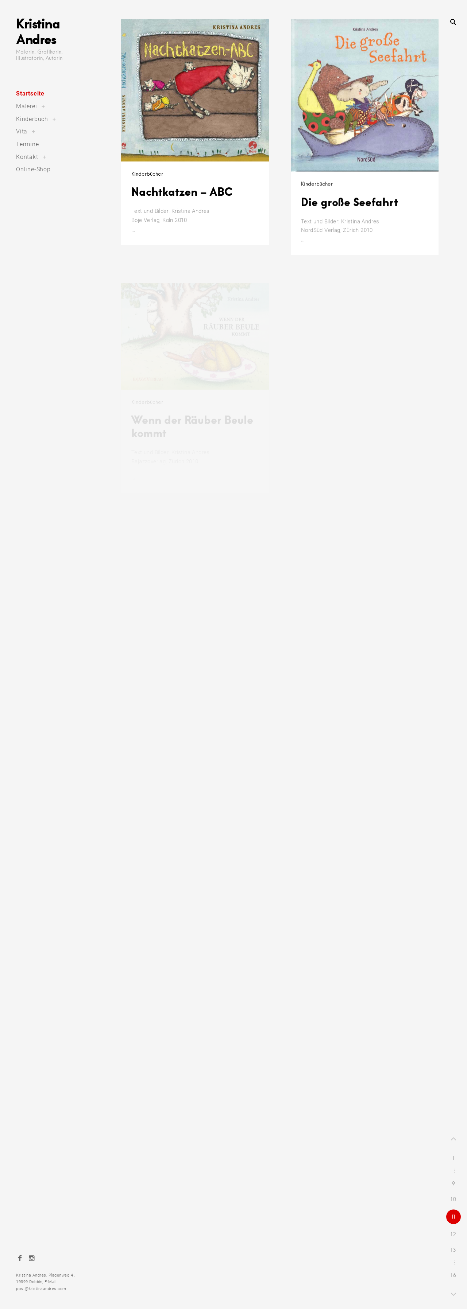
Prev (453, 1140)
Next (453, 1293)
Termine (27, 144)
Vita (21, 131)
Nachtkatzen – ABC (181, 191)
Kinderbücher (147, 174)
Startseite (30, 93)
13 (453, 1250)
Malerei (26, 106)
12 (453, 1234)
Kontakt (27, 156)
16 (454, 1275)
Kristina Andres (37, 31)
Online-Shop (33, 169)
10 (454, 1199)
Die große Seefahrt (349, 209)
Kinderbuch (32, 119)
